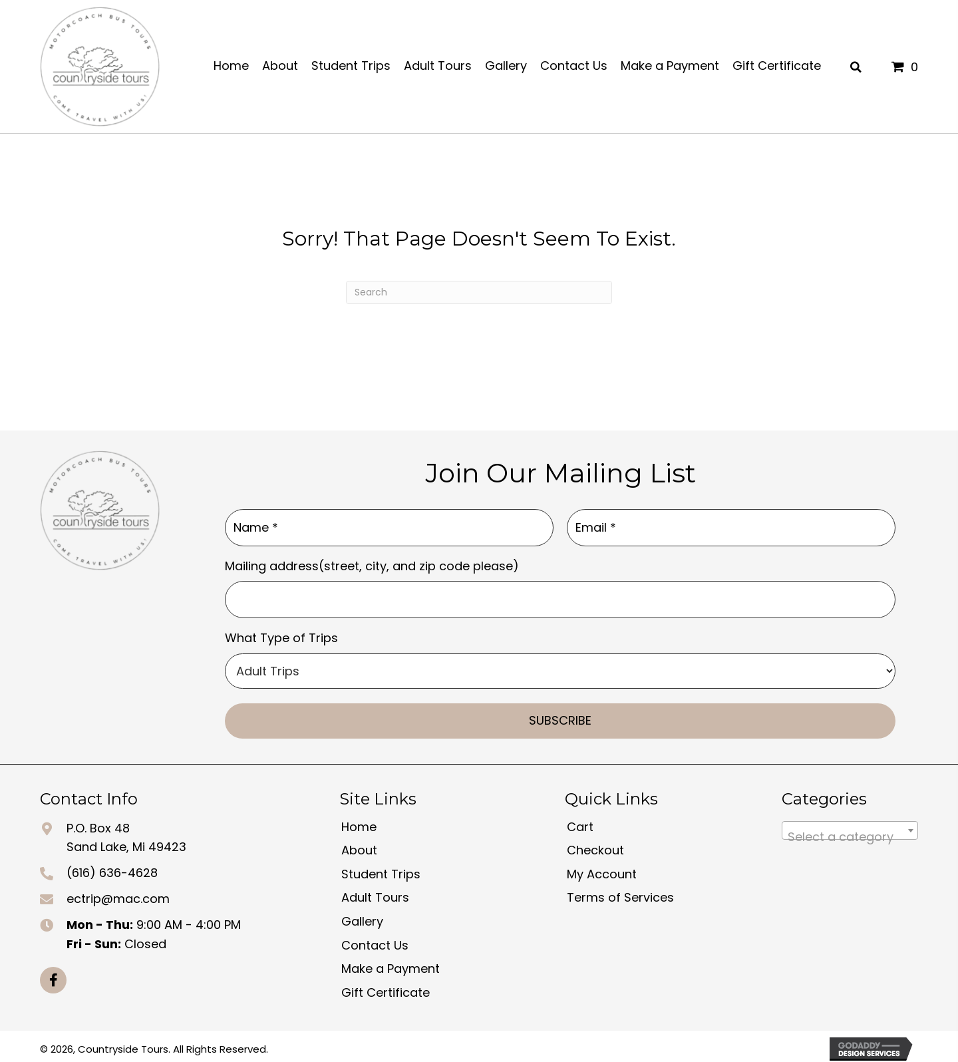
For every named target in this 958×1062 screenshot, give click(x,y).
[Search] (479, 292)
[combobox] (850, 824)
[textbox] (849, 831)
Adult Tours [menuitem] (375, 892)
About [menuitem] (359, 844)
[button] (53, 975)
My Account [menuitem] (602, 868)
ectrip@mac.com (118, 893)
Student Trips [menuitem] (380, 868)
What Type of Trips (281, 632)
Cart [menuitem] (580, 820)
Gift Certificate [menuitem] (385, 987)
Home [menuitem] (359, 820)
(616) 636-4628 (112, 867)
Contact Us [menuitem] (374, 939)
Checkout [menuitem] (595, 844)
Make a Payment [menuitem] (390, 963)
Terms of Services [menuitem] (620, 892)
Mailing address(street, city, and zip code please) (372, 562)
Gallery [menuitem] (362, 916)
